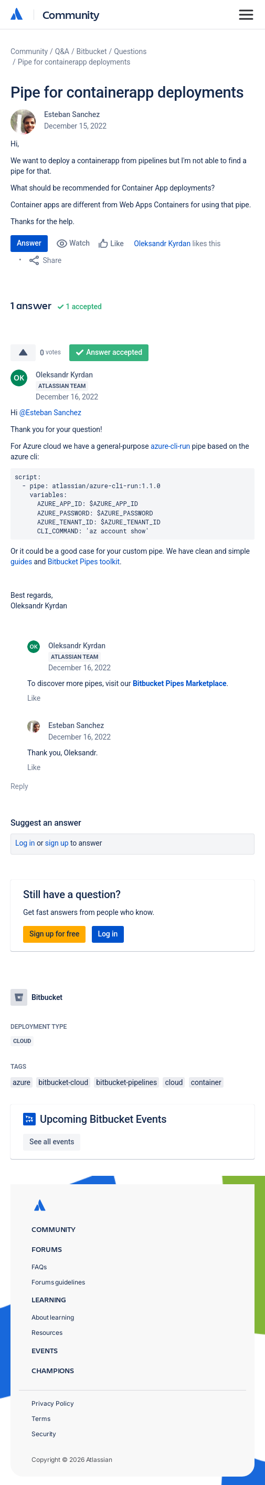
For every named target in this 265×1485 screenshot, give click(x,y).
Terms (40, 1419)
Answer (29, 243)
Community (71, 14)
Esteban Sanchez (72, 114)
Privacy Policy (52, 1403)
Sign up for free (54, 934)
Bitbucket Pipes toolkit (84, 561)
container (206, 1082)
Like (33, 698)
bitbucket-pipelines (126, 1082)
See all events (51, 1142)
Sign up (57, 843)
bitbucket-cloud (63, 1082)
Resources (46, 1332)
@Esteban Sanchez (50, 412)
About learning (52, 1317)
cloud (174, 1082)
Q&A (62, 51)
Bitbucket (92, 51)
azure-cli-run (170, 446)
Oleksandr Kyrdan (162, 243)
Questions (130, 51)
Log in (25, 843)
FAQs (39, 1267)
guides (21, 561)
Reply (19, 786)
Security (43, 1434)
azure (21, 1082)
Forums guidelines (58, 1282)
